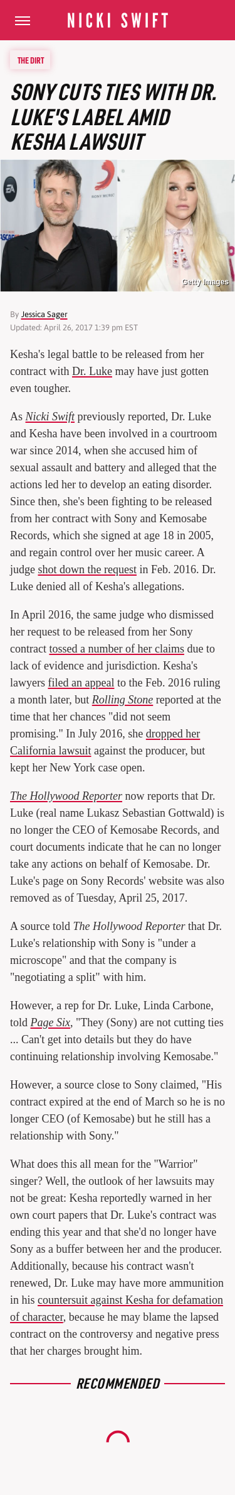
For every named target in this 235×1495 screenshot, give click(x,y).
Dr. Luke (92, 371)
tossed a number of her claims (116, 648)
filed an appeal (81, 682)
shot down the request (87, 569)
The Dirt (31, 59)
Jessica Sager (44, 314)
